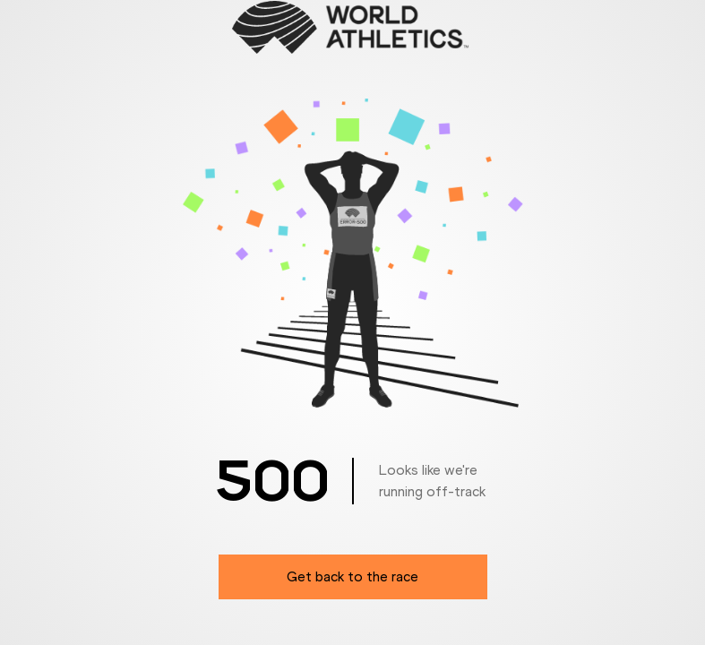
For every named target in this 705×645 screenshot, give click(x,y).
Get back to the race (352, 576)
